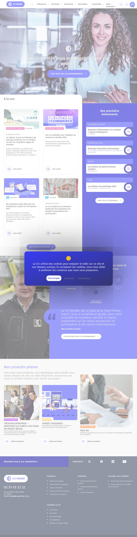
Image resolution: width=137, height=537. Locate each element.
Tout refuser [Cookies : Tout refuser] (69, 278)
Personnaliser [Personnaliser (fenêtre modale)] (84, 278)
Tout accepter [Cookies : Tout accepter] (54, 278)
